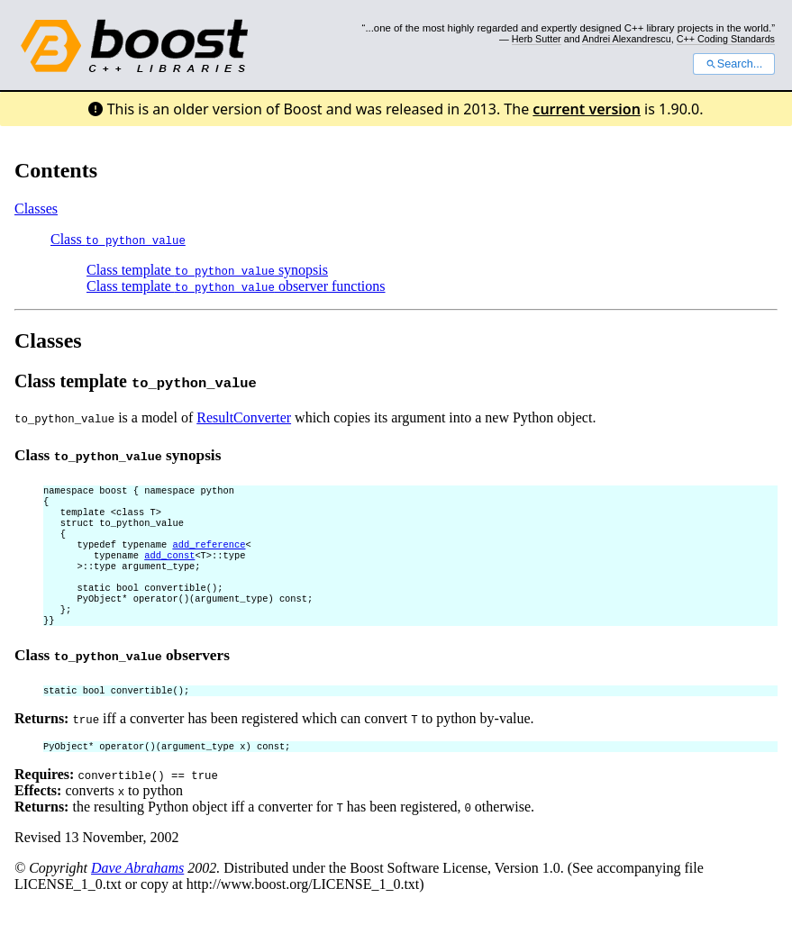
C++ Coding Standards (726, 38)
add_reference (208, 555)
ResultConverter (243, 417)
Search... (734, 64)
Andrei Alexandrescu (626, 38)
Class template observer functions (236, 286)
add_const (169, 567)
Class (118, 239)
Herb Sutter (536, 38)
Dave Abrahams (137, 894)
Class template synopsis (207, 269)
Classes (36, 208)
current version (587, 109)
